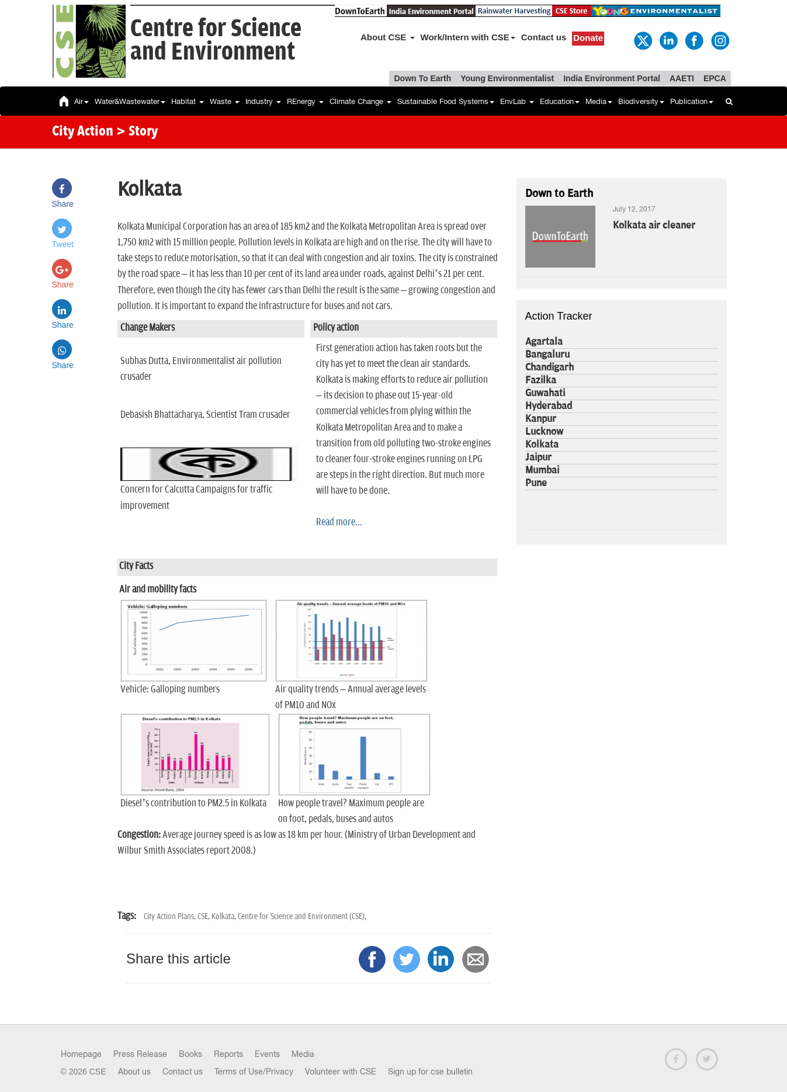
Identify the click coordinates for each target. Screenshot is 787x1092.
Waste (225, 101)
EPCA (714, 78)
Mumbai (542, 470)
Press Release (140, 1054)
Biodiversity (641, 101)
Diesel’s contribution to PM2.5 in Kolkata (193, 803)
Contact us (544, 37)
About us (134, 1071)
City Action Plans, (170, 916)
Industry (263, 101)
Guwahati (545, 393)
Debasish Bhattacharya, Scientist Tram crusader (205, 415)
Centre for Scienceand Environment (215, 40)
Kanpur (540, 419)
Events (267, 1054)
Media (598, 101)
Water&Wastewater (130, 101)
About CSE (387, 37)
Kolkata (542, 444)
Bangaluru (547, 354)
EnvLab (517, 101)
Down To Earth (422, 78)
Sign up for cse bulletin (430, 1071)
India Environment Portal (611, 78)
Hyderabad (548, 406)
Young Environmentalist (507, 78)
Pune (536, 483)
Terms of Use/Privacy (253, 1071)
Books (190, 1054)
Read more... (339, 522)
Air (81, 101)
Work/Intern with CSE (468, 37)
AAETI (682, 78)
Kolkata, (225, 916)
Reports (228, 1054)
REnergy (305, 101)
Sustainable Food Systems (445, 101)
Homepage (81, 1054)
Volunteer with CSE (340, 1071)
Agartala (544, 342)
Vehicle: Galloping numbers (170, 689)
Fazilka (540, 380)
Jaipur (538, 457)
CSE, (204, 916)
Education (560, 101)
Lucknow (544, 432)
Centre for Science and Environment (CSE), (302, 916)
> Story (137, 132)
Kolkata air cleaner (654, 225)
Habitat (187, 101)
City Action (82, 132)
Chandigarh (549, 367)
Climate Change (360, 101)
